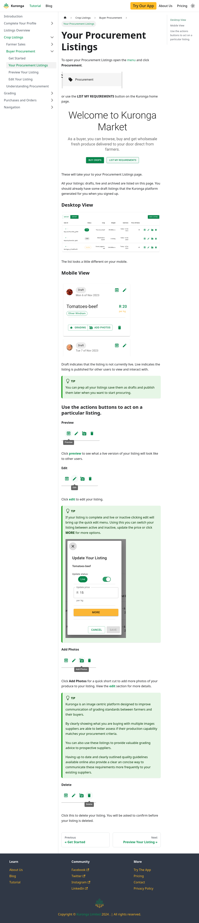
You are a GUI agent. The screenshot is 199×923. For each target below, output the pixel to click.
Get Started (17, 58)
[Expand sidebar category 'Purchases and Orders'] (52, 100)
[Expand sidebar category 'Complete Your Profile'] (52, 23)
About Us (165, 6)
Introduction (13, 16)
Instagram (81, 882)
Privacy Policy (143, 888)
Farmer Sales (15, 44)
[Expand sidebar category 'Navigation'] (52, 107)
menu (131, 60)
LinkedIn (80, 888)
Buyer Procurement (20, 51)
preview (75, 453)
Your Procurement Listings (28, 65)
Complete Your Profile (20, 23)
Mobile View (177, 25)
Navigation (12, 107)
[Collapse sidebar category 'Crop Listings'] (52, 37)
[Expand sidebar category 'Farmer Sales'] (52, 44)
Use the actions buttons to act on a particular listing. (181, 35)
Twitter (78, 876)
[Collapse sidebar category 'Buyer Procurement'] (52, 51)
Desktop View (178, 20)
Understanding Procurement (27, 86)
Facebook (80, 870)
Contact (139, 882)
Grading (10, 93)
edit (72, 499)
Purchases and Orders (20, 100)
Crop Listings (13, 37)
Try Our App (143, 5)
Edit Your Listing (21, 79)
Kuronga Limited (89, 914)
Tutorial (35, 6)
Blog (49, 6)
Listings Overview (17, 30)
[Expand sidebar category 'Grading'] (52, 93)
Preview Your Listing (23, 72)
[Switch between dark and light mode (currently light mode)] (193, 6)
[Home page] (65, 18)
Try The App (142, 870)
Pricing (182, 6)
